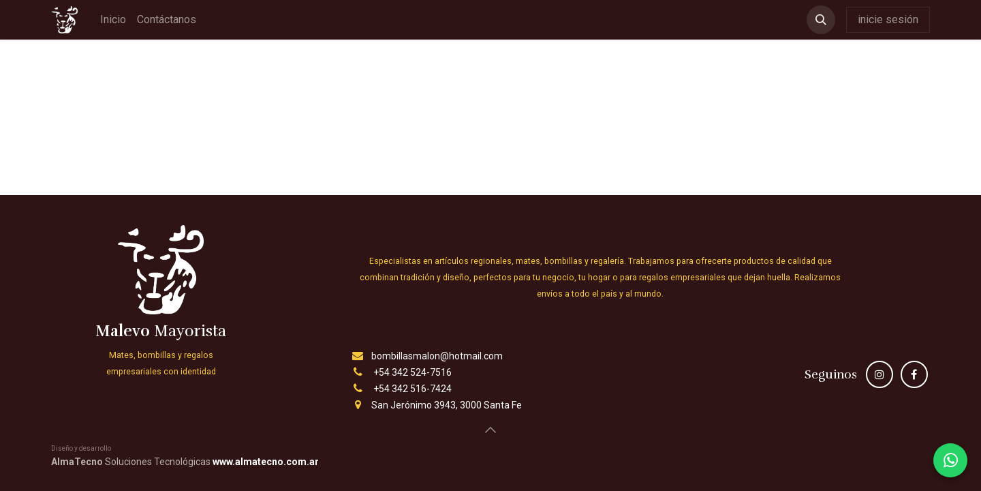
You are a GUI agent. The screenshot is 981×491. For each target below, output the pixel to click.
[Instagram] (879, 374)
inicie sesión (888, 19)
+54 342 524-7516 (412, 372)
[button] (821, 19)
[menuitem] (113, 19)
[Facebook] (914, 374)
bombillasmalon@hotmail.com (437, 356)
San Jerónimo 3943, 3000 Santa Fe (446, 405)
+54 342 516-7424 (412, 388)
